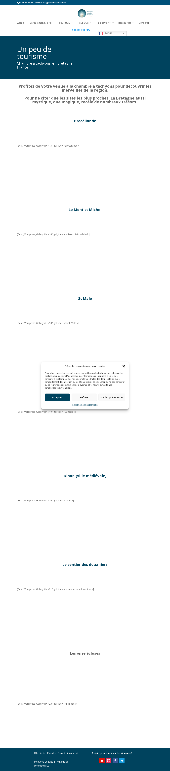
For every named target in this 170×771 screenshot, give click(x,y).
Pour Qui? (64, 23)
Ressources (124, 23)
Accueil (21, 23)
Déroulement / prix (40, 23)
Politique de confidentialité (85, 404)
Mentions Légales (43, 761)
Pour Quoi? (84, 23)
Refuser (84, 397)
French (106, 33)
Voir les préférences (112, 397)
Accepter (57, 397)
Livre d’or (144, 23)
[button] (123, 366)
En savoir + (104, 23)
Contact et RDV (81, 30)
